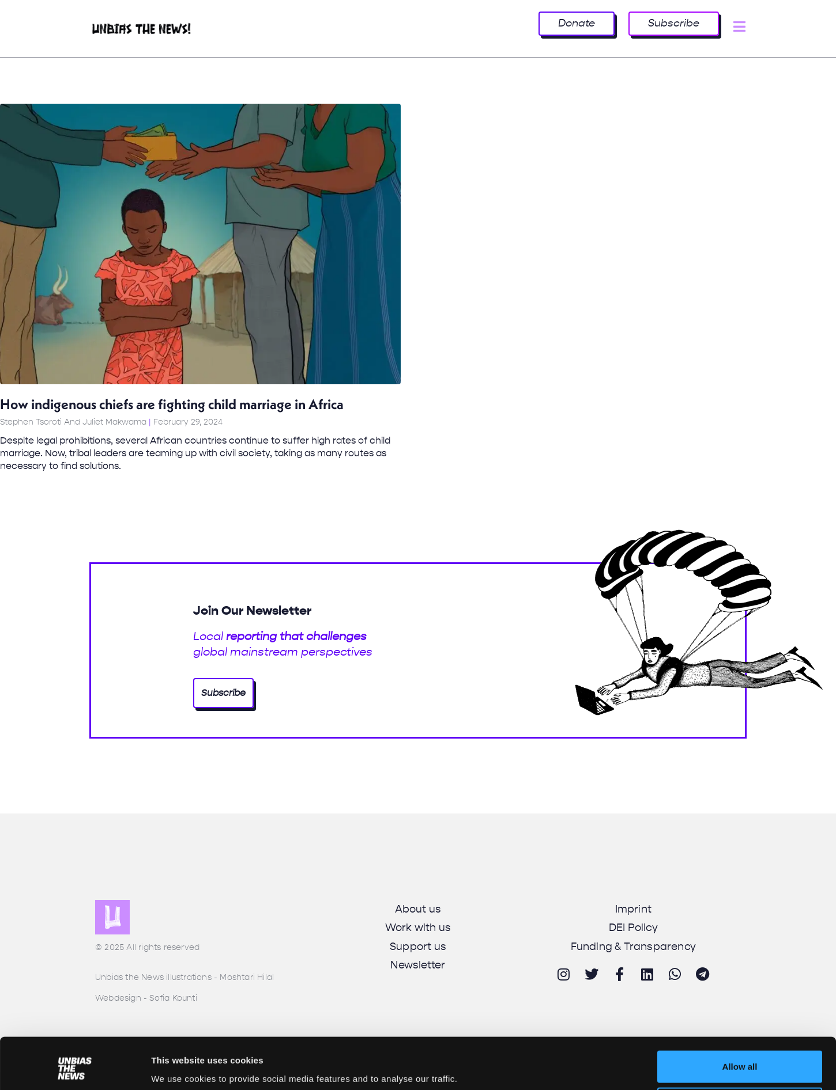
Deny (740, 1060)
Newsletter (417, 965)
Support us (418, 946)
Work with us (418, 927)
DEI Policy (633, 927)
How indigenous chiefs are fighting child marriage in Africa (172, 403)
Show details (178, 1067)
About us (418, 909)
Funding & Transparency (633, 946)
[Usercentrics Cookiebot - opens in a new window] (74, 1067)
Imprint (633, 909)
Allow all (740, 1023)
